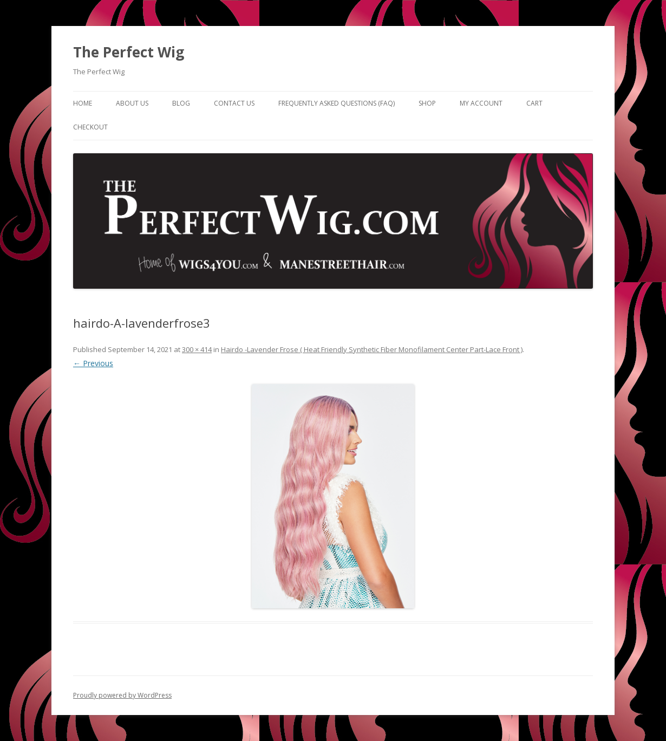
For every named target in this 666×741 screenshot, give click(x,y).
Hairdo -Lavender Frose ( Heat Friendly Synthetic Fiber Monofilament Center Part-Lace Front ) (372, 349)
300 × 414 (197, 349)
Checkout (90, 127)
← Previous (93, 363)
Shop (427, 103)
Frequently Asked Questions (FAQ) (336, 103)
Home (82, 103)
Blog (181, 103)
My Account (481, 103)
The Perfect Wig (128, 52)
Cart (534, 103)
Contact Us (234, 103)
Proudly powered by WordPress (122, 695)
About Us (132, 103)
